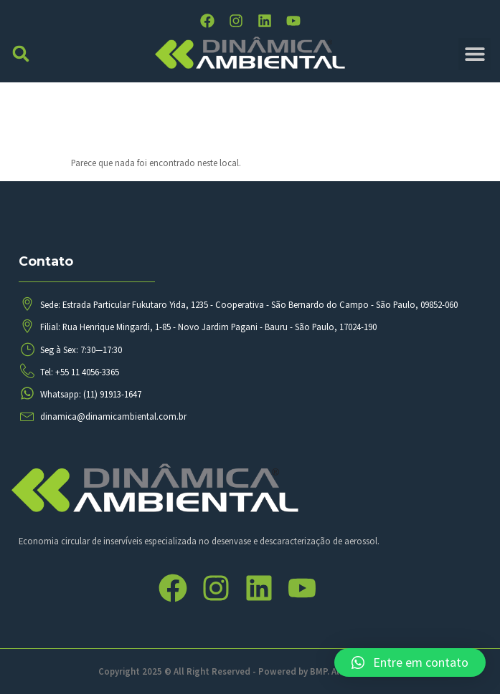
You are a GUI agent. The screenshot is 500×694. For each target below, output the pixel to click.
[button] (21, 54)
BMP (318, 671)
